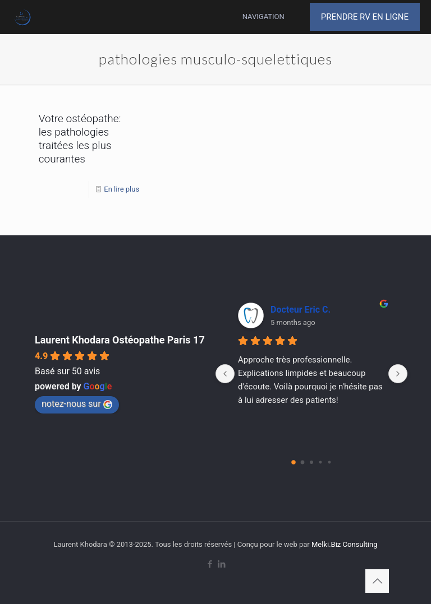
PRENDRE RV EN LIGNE (365, 17)
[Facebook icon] (209, 564)
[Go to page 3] (320, 462)
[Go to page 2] (311, 462)
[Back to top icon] (377, 581)
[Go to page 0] (293, 462)
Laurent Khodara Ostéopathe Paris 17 (120, 340)
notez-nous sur (77, 403)
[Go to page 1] (303, 462)
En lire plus (121, 189)
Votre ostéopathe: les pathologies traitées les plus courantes (80, 138)
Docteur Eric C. (300, 309)
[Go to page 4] (329, 462)
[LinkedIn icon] (221, 564)
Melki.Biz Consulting (344, 544)
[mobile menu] (277, 16)
